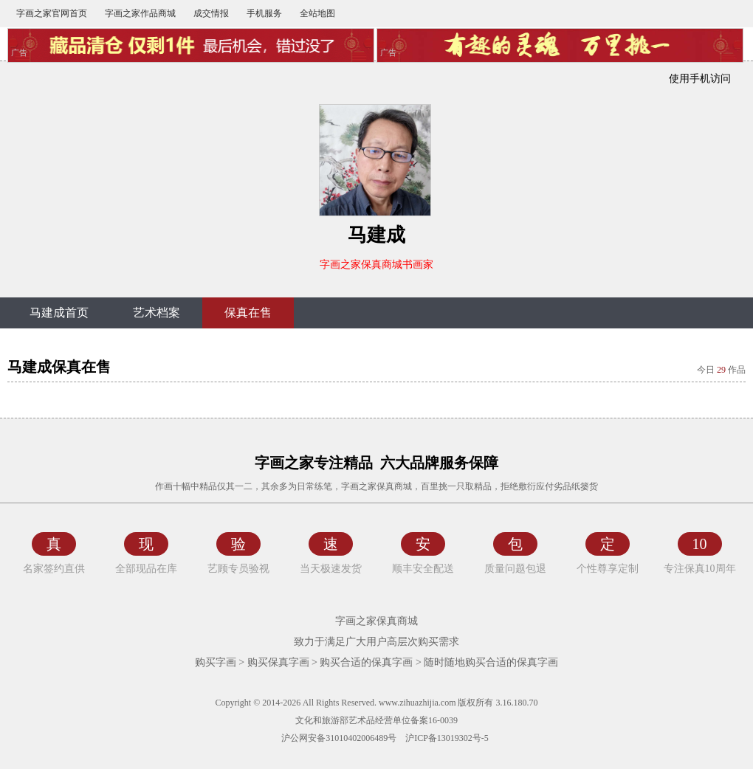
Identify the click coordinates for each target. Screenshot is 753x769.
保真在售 (248, 312)
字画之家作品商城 (140, 13)
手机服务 (264, 13)
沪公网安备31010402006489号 (337, 738)
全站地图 (317, 13)
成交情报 (211, 13)
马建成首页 (59, 312)
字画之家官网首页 (51, 13)
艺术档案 (156, 312)
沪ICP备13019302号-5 (447, 738)
